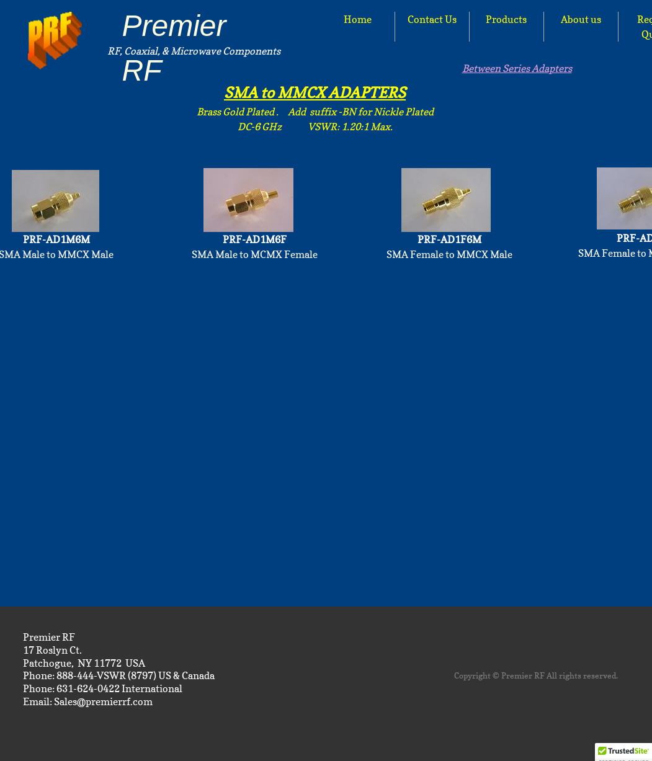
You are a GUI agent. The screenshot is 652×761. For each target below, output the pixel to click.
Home (358, 19)
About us (581, 19)
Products (506, 19)
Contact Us (432, 19)
